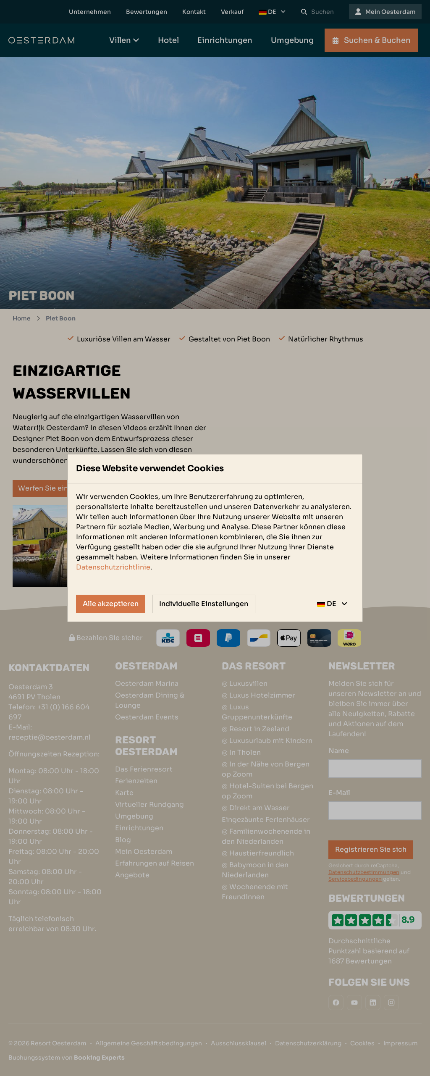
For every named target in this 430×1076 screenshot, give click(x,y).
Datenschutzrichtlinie (113, 567)
